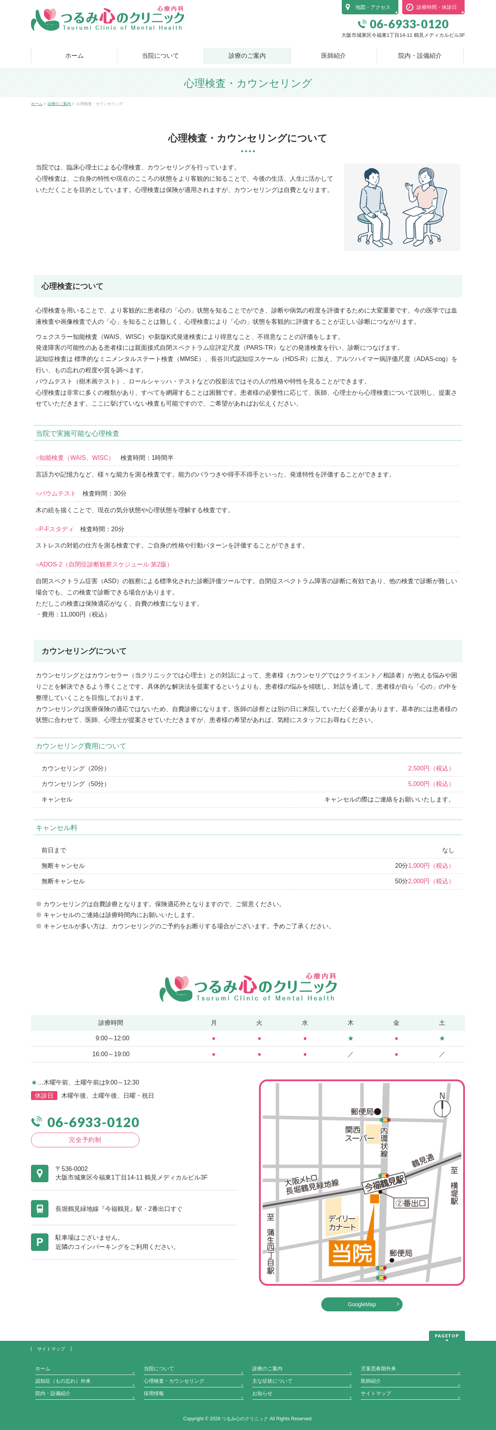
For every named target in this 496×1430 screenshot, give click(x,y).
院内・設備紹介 (53, 1393)
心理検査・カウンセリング (174, 1381)
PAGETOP (447, 1335)
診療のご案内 (267, 1368)
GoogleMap (362, 1304)
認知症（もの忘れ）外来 (63, 1381)
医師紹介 (371, 1381)
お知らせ (262, 1393)
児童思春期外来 (378, 1368)
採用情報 (154, 1393)
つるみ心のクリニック (245, 1418)
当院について (159, 1368)
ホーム (42, 1368)
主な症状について (272, 1381)
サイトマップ (51, 1349)
